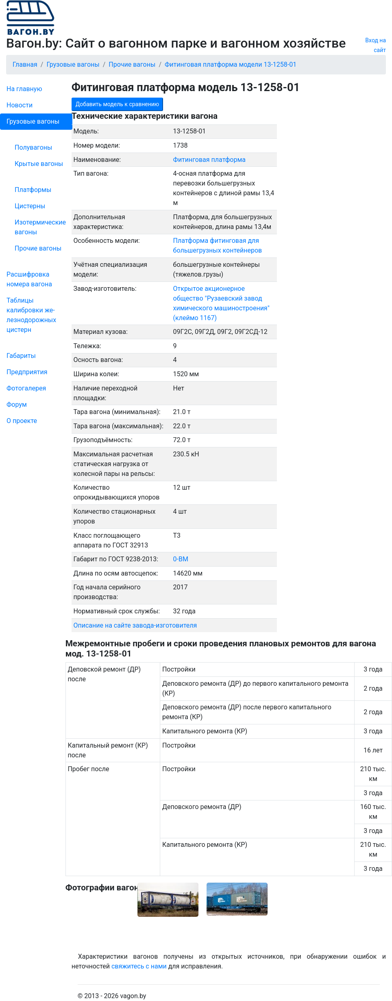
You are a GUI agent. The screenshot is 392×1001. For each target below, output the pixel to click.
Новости (20, 105)
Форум (17, 404)
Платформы (33, 190)
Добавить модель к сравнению (117, 104)
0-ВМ (180, 559)
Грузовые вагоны (33, 121)
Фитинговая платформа (209, 160)
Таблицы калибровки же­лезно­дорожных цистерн (31, 315)
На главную (24, 89)
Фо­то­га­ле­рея (26, 388)
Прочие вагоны (38, 248)
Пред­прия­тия (27, 372)
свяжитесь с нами (139, 966)
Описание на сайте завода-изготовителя (135, 625)
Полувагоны (33, 147)
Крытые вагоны (39, 164)
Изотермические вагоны (40, 227)
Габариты (21, 356)
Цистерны (30, 206)
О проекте (22, 421)
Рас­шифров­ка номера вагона (29, 279)
